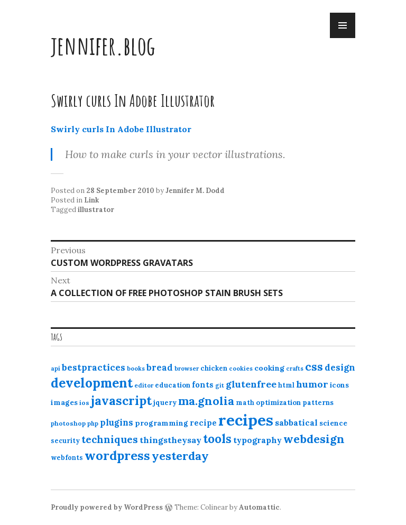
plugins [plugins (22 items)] (116, 422)
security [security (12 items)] (65, 441)
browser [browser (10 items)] (186, 368)
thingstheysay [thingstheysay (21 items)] (170, 440)
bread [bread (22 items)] (159, 367)
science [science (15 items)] (333, 423)
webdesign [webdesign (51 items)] (314, 438)
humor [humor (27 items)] (312, 384)
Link (91, 200)
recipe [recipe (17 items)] (203, 423)
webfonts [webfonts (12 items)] (67, 458)
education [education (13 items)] (172, 385)
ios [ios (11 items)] (84, 403)
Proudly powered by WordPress (107, 507)
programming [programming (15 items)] (161, 423)
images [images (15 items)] (64, 402)
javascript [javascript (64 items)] (121, 400)
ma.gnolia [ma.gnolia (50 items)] (206, 400)
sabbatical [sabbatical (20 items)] (296, 422)
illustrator (96, 209)
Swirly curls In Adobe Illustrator (121, 129)
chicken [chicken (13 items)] (213, 368)
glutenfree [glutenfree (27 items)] (251, 384)
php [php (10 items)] (92, 423)
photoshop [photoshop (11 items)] (68, 423)
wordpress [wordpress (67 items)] (117, 455)
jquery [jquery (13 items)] (165, 402)
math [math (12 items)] (245, 403)
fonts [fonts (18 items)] (203, 385)
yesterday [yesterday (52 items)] (180, 455)
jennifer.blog (103, 45)
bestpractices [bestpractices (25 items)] (93, 367)
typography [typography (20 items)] (257, 440)
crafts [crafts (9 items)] (294, 368)
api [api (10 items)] (55, 368)
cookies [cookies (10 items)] (241, 368)
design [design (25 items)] (340, 367)
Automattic (259, 507)
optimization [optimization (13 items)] (278, 402)
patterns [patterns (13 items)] (318, 402)
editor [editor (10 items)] (143, 385)
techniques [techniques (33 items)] (109, 439)
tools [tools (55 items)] (217, 438)
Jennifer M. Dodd (195, 190)
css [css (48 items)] (314, 367)
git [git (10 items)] (219, 385)
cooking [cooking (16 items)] (269, 368)
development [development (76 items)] (92, 382)
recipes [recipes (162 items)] (245, 420)
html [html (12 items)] (286, 385)
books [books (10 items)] (136, 368)
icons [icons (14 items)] (339, 385)
